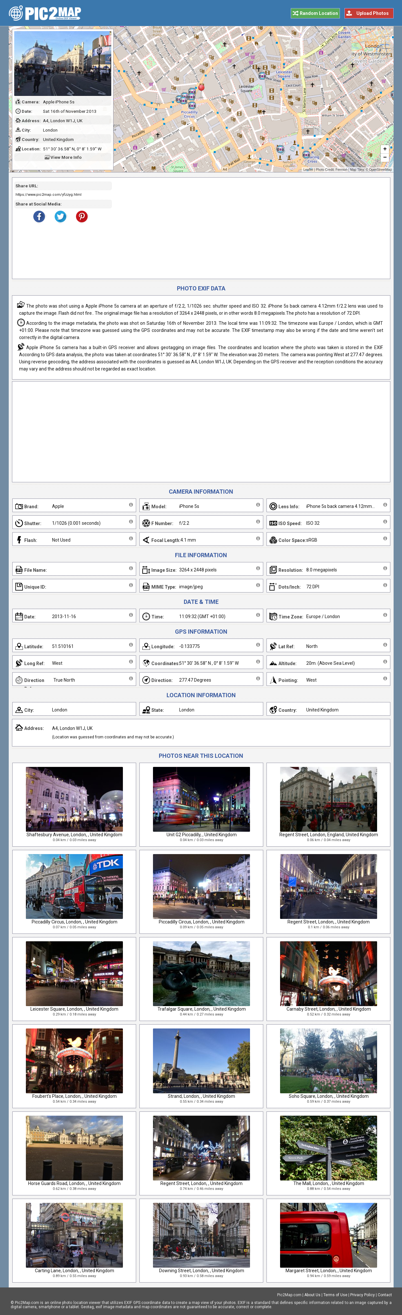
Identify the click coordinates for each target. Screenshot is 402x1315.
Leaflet (308, 169)
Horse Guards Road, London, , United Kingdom (74, 1183)
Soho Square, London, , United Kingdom (329, 1096)
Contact (385, 1295)
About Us (312, 1295)
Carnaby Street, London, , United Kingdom (329, 1009)
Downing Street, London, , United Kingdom (201, 1270)
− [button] (384, 158)
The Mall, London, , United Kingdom (328, 1183)
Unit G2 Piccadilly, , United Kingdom (202, 834)
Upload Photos (372, 13)
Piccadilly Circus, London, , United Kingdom (74, 921)
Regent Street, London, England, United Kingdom (328, 834)
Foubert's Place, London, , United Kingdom (74, 1096)
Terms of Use (335, 1295)
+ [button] (384, 149)
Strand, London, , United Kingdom (201, 1096)
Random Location (319, 13)
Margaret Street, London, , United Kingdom (329, 1270)
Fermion (342, 169)
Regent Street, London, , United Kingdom (329, 921)
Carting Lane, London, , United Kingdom (74, 1270)
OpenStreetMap (380, 169)
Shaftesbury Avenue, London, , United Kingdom (74, 834)
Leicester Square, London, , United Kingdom (74, 1009)
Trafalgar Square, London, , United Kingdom (202, 1009)
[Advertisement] (248, 228)
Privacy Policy (362, 1295)
